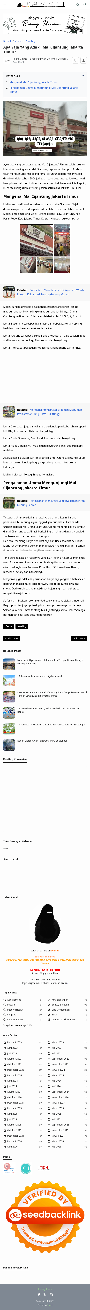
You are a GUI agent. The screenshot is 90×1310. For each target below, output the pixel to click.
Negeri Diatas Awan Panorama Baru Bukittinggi (42, 740)
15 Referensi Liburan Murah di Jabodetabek (39, 676)
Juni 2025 (12, 1119)
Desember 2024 (15, 1102)
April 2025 (12, 1113)
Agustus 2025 (14, 1124)
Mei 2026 (56, 1146)
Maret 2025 (58, 1108)
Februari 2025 (14, 1108)
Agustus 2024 (14, 1091)
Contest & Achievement (64, 1019)
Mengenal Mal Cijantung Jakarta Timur (33, 82)
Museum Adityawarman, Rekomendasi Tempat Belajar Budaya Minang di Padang (50, 662)
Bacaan (11, 1004)
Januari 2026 (58, 1135)
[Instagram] (51, 1295)
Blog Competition (61, 1009)
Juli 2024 (56, 1086)
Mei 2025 (56, 1113)
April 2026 (12, 1146)
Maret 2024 (58, 1075)
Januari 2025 (58, 1102)
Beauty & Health (60, 1004)
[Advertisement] (45, 376)
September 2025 (60, 1124)
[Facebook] (38, 1295)
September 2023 (60, 1058)
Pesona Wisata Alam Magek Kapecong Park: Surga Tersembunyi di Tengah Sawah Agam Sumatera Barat (52, 694)
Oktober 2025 (14, 1130)
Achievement (14, 999)
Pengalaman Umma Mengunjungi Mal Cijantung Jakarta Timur (43, 89)
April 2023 (12, 1047)
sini (38, 979)
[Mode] (78, 5)
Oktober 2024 (14, 1097)
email (64, 983)
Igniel (49, 1305)
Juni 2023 (12, 1053)
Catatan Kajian (15, 1019)
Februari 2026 (14, 1141)
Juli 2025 (56, 1119)
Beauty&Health (15, 1009)
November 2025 (60, 1130)
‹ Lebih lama (11, 638)
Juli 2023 (56, 1053)
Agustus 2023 (14, 1058)
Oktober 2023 (14, 1064)
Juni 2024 (12, 1086)
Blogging (11, 1014)
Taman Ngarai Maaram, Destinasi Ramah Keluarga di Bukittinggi (51, 724)
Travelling (21, 626)
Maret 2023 (58, 1042)
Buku (54, 1014)
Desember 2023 (15, 1069)
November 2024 (60, 1097)
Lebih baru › (78, 638)
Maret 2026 (58, 1141)
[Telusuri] (84, 4)
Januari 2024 (58, 1069)
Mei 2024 (56, 1080)
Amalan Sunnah (60, 999)
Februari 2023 (14, 1042)
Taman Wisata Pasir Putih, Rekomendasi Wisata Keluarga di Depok (48, 710)
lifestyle (8, 626)
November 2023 (60, 1064)
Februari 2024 (14, 1075)
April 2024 (12, 1080)
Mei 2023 (56, 1047)
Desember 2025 (15, 1135)
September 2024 (60, 1091)
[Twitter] (45, 1295)
